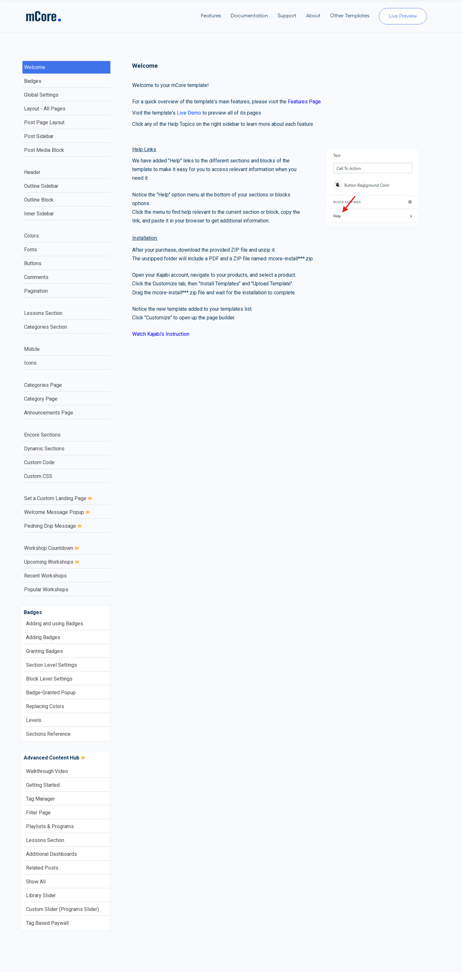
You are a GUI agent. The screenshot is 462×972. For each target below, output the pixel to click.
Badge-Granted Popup (51, 693)
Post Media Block (44, 150)
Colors (31, 236)
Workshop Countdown (51, 548)
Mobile (32, 349)
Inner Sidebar (39, 214)
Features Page (304, 102)
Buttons (32, 263)
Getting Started (43, 785)
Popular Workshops (46, 589)
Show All (36, 882)
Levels (33, 720)
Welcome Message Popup (57, 512)
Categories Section (45, 327)
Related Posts (42, 868)
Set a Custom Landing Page (58, 498)
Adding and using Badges (54, 624)
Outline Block (39, 200)
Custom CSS (38, 476)
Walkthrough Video (47, 771)
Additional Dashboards (51, 854)
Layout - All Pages (44, 109)
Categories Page (43, 385)
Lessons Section (43, 313)
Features (211, 16)
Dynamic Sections (44, 449)
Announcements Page (48, 413)
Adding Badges (43, 637)
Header (32, 172)
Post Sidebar (39, 136)
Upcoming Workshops (51, 562)
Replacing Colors (45, 706)
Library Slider (41, 895)
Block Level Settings (49, 679)
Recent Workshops (45, 576)
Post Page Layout (44, 122)
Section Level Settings (51, 665)
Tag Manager (40, 799)
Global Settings (41, 95)
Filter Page (38, 813)
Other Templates (349, 16)
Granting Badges (44, 651)
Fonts (30, 250)
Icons (30, 363)
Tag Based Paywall (47, 923)
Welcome (34, 67)
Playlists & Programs (50, 826)
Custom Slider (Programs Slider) (62, 909)
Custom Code (39, 462)
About (313, 16)
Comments (36, 277)
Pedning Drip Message (53, 526)
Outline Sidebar (41, 186)
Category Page (40, 399)
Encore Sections (42, 435)
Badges (32, 81)
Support (287, 16)
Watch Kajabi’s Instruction (160, 334)
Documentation (249, 16)
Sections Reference (48, 734)
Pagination (36, 291)
